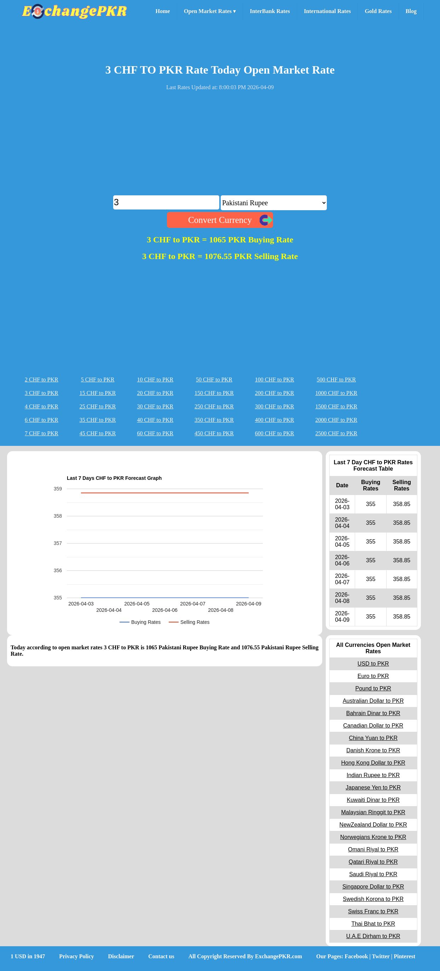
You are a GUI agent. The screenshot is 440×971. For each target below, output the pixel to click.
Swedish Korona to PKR (373, 899)
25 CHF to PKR (98, 406)
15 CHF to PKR (98, 393)
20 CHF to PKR (155, 393)
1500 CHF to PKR (336, 406)
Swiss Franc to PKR (373, 911)
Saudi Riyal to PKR (373, 874)
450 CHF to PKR (214, 433)
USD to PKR (373, 664)
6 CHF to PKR (41, 420)
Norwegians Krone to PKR (373, 837)
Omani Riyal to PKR (373, 849)
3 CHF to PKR (41, 393)
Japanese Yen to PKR (373, 788)
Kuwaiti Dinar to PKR (373, 800)
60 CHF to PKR (155, 433)
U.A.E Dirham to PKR (373, 936)
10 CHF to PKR (155, 380)
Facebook (356, 956)
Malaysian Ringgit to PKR (373, 812)
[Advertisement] (220, 145)
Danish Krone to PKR (373, 750)
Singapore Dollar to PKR (373, 887)
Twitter (381, 956)
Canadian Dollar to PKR (373, 726)
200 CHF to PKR (274, 393)
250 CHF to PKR (214, 406)
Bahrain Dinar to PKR (373, 713)
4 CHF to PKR (41, 406)
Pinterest (404, 956)
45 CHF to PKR (98, 433)
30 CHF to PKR (155, 406)
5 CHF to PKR (98, 380)
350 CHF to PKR (214, 420)
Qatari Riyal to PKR (373, 862)
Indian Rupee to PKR (373, 775)
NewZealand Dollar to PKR (373, 825)
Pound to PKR (373, 688)
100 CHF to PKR (274, 380)
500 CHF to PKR (336, 380)
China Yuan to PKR (373, 738)
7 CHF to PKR (41, 433)
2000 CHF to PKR (336, 420)
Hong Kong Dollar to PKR (373, 763)
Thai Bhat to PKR (373, 924)
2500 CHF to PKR (336, 433)
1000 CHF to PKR (336, 393)
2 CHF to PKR (41, 380)
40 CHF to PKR (155, 420)
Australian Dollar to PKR (373, 701)
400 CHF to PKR (274, 420)
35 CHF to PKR (98, 420)
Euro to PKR (373, 676)
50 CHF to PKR (214, 380)
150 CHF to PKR (214, 393)
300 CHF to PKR (274, 406)
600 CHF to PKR (274, 433)
